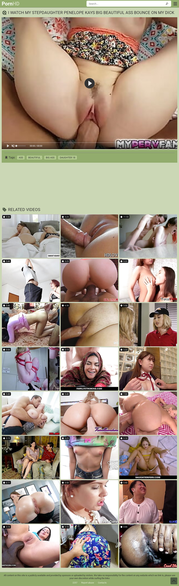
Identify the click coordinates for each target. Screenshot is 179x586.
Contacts (102, 582)
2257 (75, 582)
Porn (11, 3)
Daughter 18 (67, 157)
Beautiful (34, 157)
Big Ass (50, 157)
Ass (21, 157)
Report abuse (87, 582)
